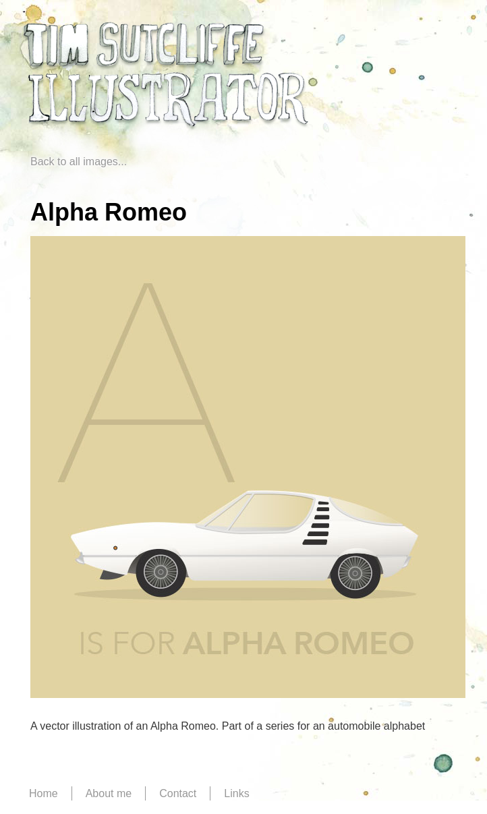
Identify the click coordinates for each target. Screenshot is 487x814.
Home (43, 793)
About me (109, 793)
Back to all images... (78, 161)
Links (236, 793)
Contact (177, 793)
